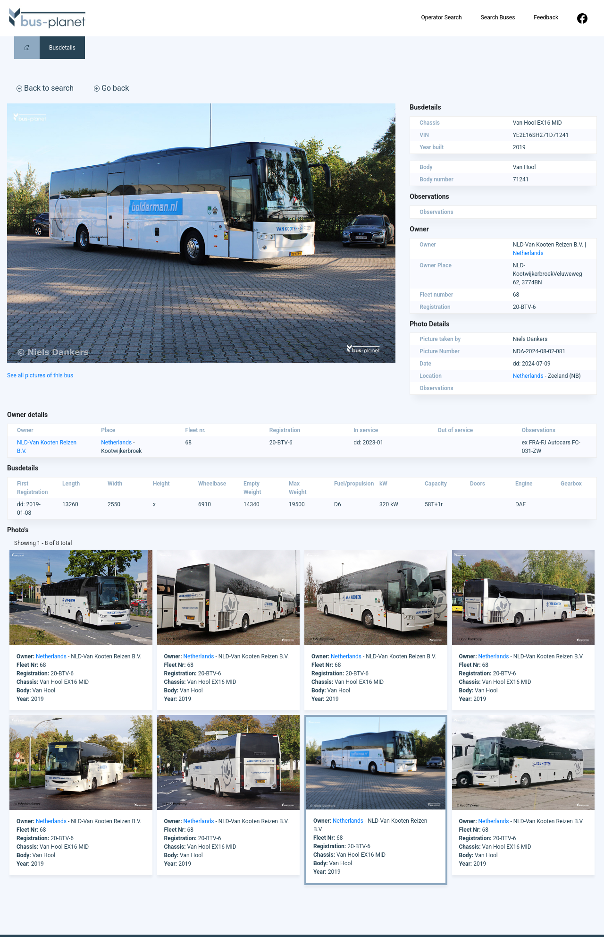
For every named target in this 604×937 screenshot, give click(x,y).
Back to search (45, 88)
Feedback (546, 17)
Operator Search (441, 17)
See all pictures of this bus (40, 375)
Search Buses (498, 17)
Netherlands (528, 253)
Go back (111, 88)
